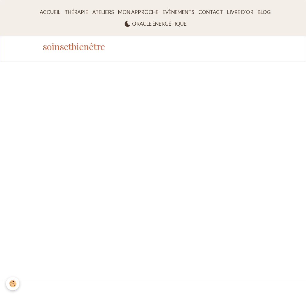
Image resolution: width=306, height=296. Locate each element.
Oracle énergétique (155, 24)
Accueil (50, 12)
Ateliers (103, 12)
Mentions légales (37, 288)
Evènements (178, 12)
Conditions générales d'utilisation (90, 288)
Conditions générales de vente (156, 288)
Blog (264, 12)
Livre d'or (240, 12)
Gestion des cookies (266, 288)
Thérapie (76, 12)
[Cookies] (12, 283)
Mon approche (138, 12)
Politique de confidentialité (216, 288)
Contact (210, 12)
